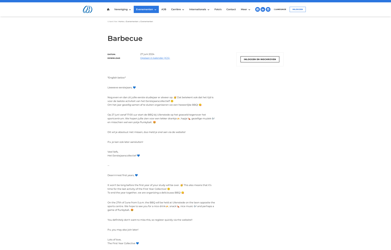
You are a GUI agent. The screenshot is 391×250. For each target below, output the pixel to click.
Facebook (257, 9)
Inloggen (297, 9)
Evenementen (132, 21)
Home (121, 21)
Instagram (268, 9)
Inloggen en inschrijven (260, 59)
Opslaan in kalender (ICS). (155, 58)
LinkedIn (262, 9)
